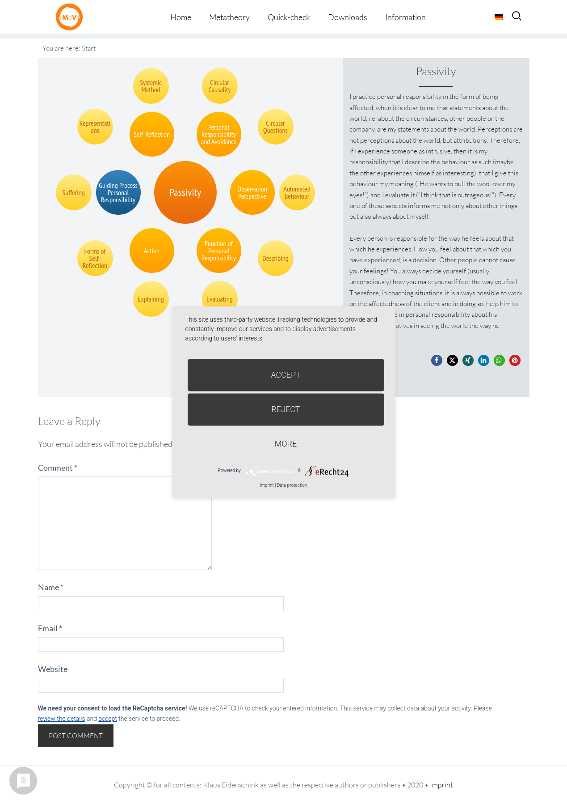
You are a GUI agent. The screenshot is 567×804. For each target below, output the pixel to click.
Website (52, 669)
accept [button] (107, 718)
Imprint (441, 784)
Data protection (292, 485)
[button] (436, 360)
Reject (285, 409)
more (286, 443)
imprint (267, 485)
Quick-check (289, 17)
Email (50, 628)
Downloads (347, 17)
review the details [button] (61, 718)
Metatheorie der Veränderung (71, 17)
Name (50, 587)
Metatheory (229, 17)
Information (405, 17)
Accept (286, 374)
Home (180, 17)
